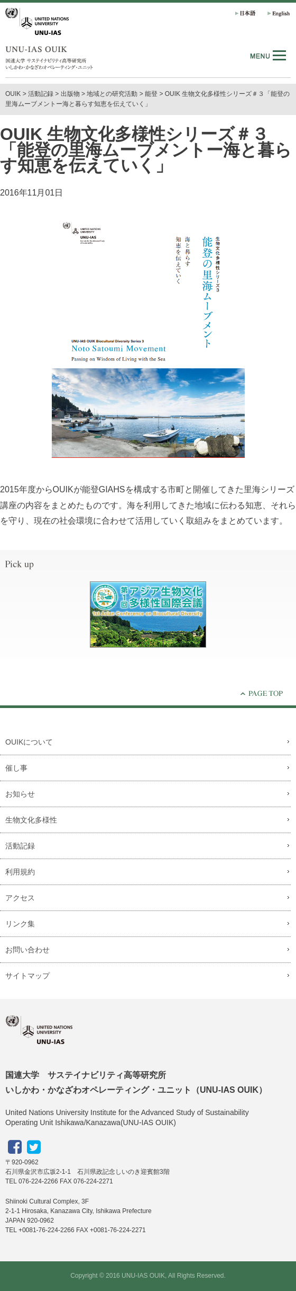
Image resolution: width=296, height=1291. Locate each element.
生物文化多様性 (31, 820)
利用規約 (20, 872)
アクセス (20, 898)
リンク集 (20, 923)
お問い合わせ (27, 949)
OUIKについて (29, 742)
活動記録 (40, 94)
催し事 (16, 768)
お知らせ (20, 794)
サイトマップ (27, 975)
